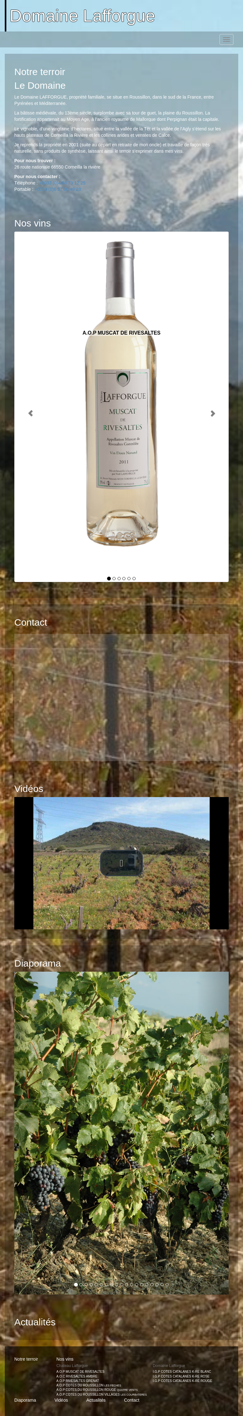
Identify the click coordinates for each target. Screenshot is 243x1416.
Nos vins (65, 1359)
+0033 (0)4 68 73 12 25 (62, 182)
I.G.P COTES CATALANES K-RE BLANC (182, 1371)
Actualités (96, 1400)
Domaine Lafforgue (82, 15)
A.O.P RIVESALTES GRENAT (78, 1381)
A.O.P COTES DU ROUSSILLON (89, 1385)
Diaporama (25, 1400)
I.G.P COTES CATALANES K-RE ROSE (181, 1376)
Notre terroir (26, 1359)
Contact (131, 1400)
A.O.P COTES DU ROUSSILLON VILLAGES (102, 1394)
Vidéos (61, 1400)
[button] (122, 692)
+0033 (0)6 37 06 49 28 (58, 189)
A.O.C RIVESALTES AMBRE (77, 1376)
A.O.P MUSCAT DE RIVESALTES (81, 1371)
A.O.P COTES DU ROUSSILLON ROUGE (97, 1390)
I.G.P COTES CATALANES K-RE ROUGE (182, 1381)
